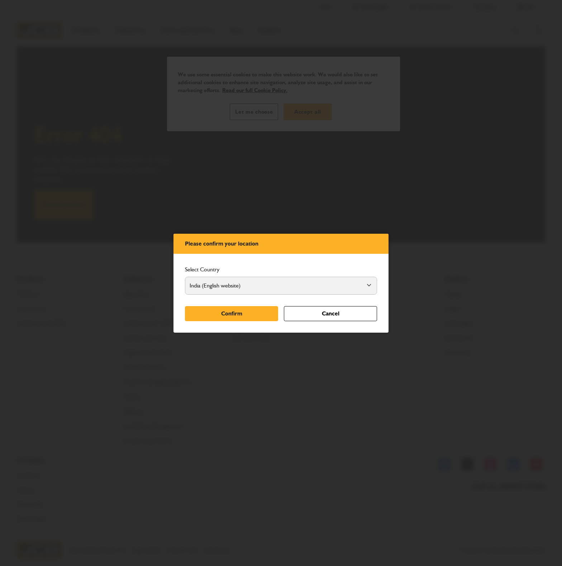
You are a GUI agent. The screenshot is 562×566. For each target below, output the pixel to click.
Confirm (231, 313)
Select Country (202, 269)
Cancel (330, 313)
